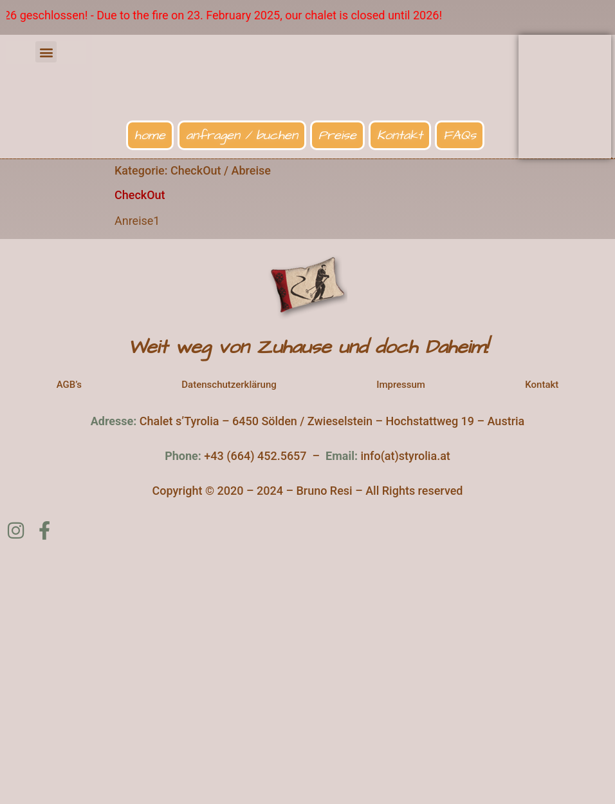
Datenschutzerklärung (228, 384)
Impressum (400, 384)
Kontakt (541, 384)
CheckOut (140, 195)
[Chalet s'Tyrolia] (307, 675)
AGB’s (69, 384)
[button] (46, 51)
